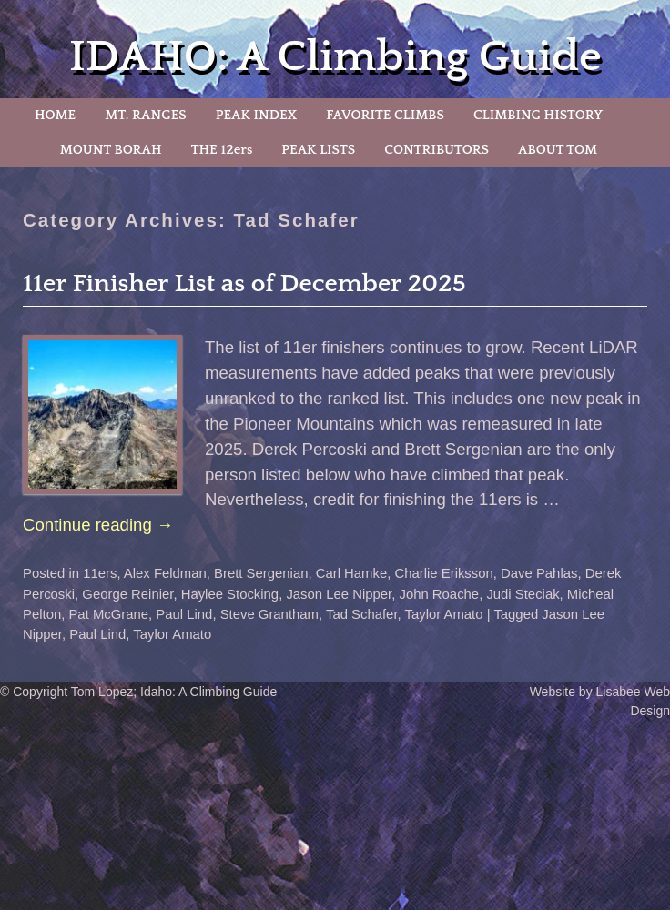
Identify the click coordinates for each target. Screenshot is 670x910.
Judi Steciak (522, 594)
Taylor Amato (444, 614)
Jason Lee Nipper (338, 594)
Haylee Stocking (230, 594)
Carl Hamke (352, 573)
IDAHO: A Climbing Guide (335, 57)
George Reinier (127, 594)
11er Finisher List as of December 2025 (244, 283)
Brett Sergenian (261, 573)
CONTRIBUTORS (436, 149)
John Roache (439, 594)
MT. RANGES (145, 115)
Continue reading (98, 524)
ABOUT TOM (557, 149)
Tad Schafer (362, 614)
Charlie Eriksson (444, 573)
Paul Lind (184, 614)
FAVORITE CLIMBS (385, 115)
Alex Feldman (165, 573)
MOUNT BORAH (111, 149)
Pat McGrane (108, 614)
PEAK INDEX (257, 115)
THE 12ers (222, 149)
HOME (55, 115)
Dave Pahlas (539, 573)
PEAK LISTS (318, 149)
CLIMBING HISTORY (538, 115)
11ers (100, 573)
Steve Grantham (269, 614)
